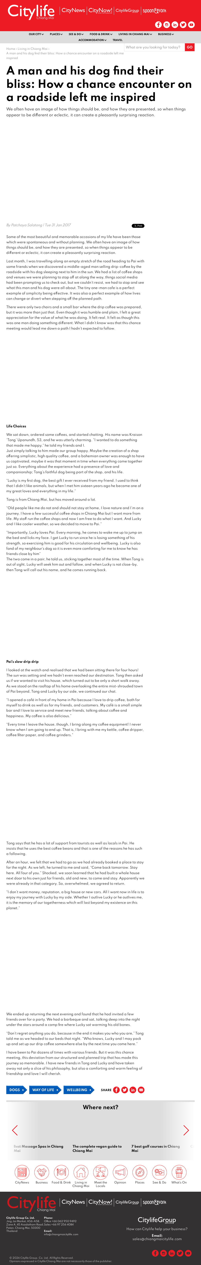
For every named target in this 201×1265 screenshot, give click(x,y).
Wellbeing (77, 1089)
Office (60, 1220)
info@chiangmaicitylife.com (61, 1234)
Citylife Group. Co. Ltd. (34, 1257)
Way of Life (43, 1089)
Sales (59, 1224)
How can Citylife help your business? (157, 1228)
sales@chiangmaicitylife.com (157, 1237)
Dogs (14, 1089)
